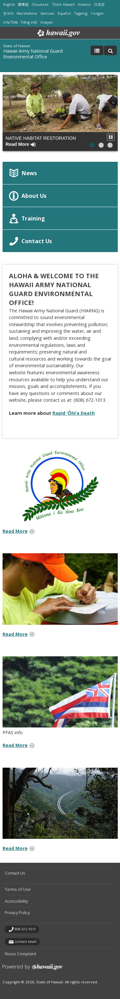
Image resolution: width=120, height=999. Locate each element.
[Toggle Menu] (97, 50)
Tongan (97, 13)
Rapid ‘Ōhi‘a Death (73, 413)
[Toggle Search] (110, 50)
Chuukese (40, 4)
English (9, 4)
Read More (21, 531)
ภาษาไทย (10, 22)
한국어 (8, 13)
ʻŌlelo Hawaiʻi (63, 4)
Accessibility (16, 901)
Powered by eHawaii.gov (32, 969)
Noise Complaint (20, 954)
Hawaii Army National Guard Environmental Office (33, 54)
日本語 (99, 4)
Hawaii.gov (58, 33)
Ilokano (84, 4)
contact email (25, 941)
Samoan (47, 13)
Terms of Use (18, 889)
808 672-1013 (25, 929)
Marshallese (27, 13)
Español (64, 13)
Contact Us (15, 873)
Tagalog (80, 13)
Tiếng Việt (28, 22)
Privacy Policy (17, 912)
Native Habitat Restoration (41, 141)
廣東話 (23, 4)
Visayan (46, 22)
